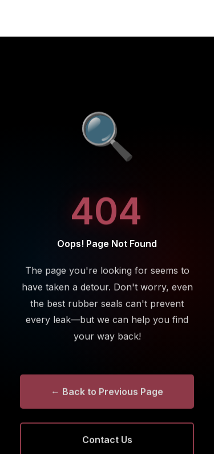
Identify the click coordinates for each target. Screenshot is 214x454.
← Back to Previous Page (107, 393)
